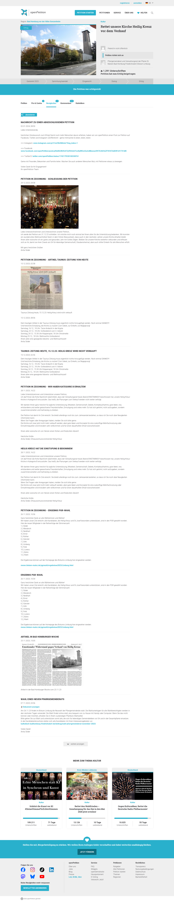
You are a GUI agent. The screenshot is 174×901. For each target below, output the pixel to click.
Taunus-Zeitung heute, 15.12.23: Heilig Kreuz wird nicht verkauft (59, 351)
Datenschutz (141, 872)
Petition (24, 103)
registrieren (125, 3)
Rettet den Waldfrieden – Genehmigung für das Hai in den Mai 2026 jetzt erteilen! (87, 809)
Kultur (103, 22)
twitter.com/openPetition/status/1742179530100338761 (56, 156)
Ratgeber (116, 866)
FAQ (92, 866)
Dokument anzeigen (30, 707)
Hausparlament (97, 874)
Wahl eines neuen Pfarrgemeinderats (42, 699)
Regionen (117, 877)
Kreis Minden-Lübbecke (87, 770)
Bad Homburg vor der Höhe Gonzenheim (43, 21)
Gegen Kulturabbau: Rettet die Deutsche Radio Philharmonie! (132, 807)
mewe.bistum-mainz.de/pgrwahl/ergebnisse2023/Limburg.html (47, 565)
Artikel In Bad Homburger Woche (40, 636)
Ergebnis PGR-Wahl (32, 575)
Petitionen (104, 13)
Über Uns (129, 13)
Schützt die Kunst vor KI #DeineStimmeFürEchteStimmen (41, 807)
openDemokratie (97, 872)
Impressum (140, 874)
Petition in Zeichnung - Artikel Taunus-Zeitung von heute (54, 259)
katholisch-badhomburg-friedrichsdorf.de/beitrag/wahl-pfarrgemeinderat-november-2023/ (58, 724)
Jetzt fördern (87, 852)
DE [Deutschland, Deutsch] (148, 3)
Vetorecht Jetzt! (97, 880)
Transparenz (141, 866)
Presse (71, 874)
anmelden (137, 3)
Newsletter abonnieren (34, 888)
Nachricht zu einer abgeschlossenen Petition (47, 122)
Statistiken (80, 103)
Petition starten (85, 13)
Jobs (71, 869)
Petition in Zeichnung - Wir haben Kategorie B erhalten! (53, 386)
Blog (70, 872)
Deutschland (41, 770)
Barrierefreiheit (141, 877)
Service (117, 13)
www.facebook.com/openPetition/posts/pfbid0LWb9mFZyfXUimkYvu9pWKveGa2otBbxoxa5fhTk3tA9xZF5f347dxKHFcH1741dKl (74, 151)
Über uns (72, 866)
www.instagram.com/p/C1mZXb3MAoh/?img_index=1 (55, 143)
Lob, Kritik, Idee (75, 877)
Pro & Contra (36, 102)
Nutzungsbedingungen (145, 869)
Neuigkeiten (51, 102)
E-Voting (94, 877)
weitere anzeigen (75, 744)
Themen (116, 874)
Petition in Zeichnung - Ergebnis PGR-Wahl (45, 510)
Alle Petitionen (119, 869)
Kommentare (66, 102)
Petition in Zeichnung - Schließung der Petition (49, 179)
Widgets (94, 869)
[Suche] (152, 12)
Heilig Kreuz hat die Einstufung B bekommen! (46, 448)
